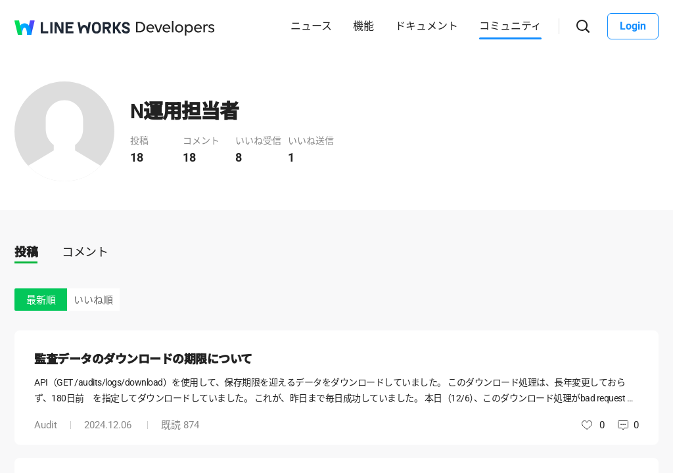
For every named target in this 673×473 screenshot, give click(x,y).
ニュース (311, 26)
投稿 (25, 252)
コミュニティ (510, 26)
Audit (45, 425)
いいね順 (93, 300)
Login (633, 26)
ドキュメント (426, 26)
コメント (85, 252)
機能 (363, 26)
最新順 (41, 300)
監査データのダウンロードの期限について (143, 359)
